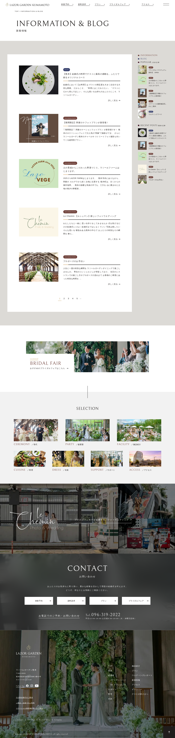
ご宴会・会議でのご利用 (25, 703)
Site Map (31, 720)
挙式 (110, 671)
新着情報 (136, 680)
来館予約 (65, 4)
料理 (110, 694)
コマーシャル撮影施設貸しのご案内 (29, 708)
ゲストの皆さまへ (140, 694)
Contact (20, 720)
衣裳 (110, 699)
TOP (110, 666)
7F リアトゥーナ (118, 680)
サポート (112, 689)
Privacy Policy (44, 720)
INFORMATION (148, 55)
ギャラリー (137, 689)
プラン (98, 4)
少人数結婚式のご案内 (24, 697)
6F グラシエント (118, 685)
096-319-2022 (106, 615)
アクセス (146, 4)
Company (58, 720)
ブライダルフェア (117, 4)
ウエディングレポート (142, 675)
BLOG (143, 58)
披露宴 (111, 675)
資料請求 (82, 4)
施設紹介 (136, 666)
